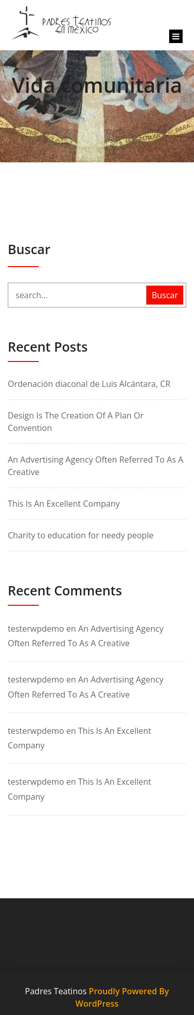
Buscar (29, 249)
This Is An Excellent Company (64, 503)
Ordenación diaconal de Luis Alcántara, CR (89, 384)
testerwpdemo (36, 628)
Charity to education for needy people (81, 535)
